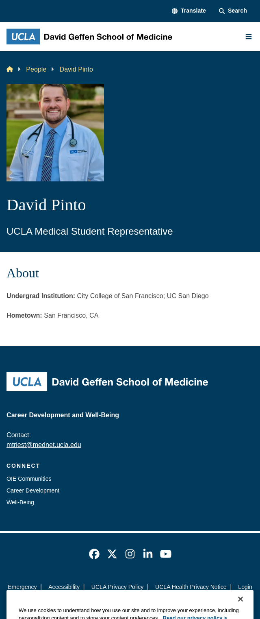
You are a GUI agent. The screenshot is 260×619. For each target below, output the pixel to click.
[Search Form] (233, 10)
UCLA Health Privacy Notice (191, 587)
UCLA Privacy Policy (117, 587)
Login (245, 587)
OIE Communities (29, 478)
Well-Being (20, 502)
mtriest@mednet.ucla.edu (43, 444)
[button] (188, 10)
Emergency (22, 587)
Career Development (32, 490)
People (36, 69)
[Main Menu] (249, 36)
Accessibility (64, 587)
